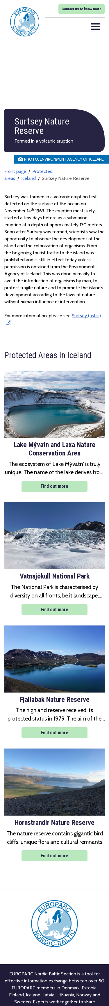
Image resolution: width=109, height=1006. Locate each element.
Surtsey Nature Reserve (66, 178)
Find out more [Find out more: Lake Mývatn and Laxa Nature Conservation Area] (54, 486)
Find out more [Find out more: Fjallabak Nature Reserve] (54, 732)
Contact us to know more (81, 9)
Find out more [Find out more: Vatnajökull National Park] (54, 609)
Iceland (28, 178)
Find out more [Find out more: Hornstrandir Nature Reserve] (54, 855)
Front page (15, 171)
